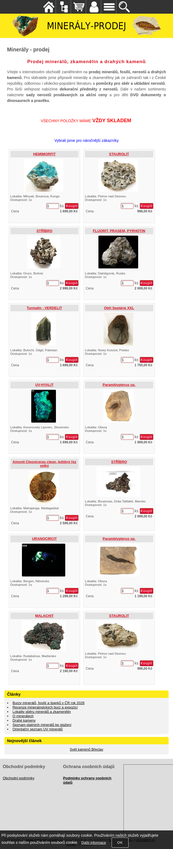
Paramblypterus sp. (119, 385)
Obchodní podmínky (19, 778)
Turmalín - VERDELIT (44, 308)
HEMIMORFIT (44, 154)
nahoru (165, 841)
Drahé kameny (24, 720)
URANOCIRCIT (44, 539)
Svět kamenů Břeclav (86, 749)
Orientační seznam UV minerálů (38, 729)
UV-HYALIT (44, 385)
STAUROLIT (119, 154)
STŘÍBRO (44, 231)
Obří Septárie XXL (119, 308)
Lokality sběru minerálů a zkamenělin (42, 712)
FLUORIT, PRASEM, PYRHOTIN (119, 231)
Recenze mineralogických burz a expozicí (45, 707)
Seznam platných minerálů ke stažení (42, 725)
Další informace (93, 843)
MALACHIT (44, 616)
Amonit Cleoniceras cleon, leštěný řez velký (44, 464)
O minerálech (23, 716)
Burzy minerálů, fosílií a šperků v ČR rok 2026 (49, 703)
